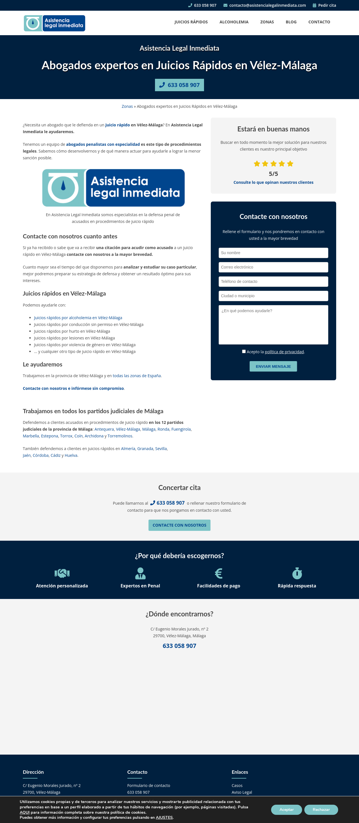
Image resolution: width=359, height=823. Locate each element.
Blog (291, 21)
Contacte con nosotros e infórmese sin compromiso (73, 388)
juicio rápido (117, 125)
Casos (237, 785)
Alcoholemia (234, 21)
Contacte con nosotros (179, 525)
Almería (128, 448)
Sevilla (161, 448)
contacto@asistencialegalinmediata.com (264, 5)
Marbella (31, 436)
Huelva (71, 455)
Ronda (163, 429)
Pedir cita (324, 5)
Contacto (319, 21)
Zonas (267, 21)
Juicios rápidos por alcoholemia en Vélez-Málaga (78, 317)
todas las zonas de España (137, 375)
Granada (145, 448)
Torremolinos (120, 436)
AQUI (25, 812)
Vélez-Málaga (128, 429)
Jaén (27, 455)
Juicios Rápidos (191, 21)
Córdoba (40, 455)
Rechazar (321, 809)
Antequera (104, 429)
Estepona (49, 436)
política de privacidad (284, 351)
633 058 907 (202, 5)
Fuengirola (181, 429)
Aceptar (287, 809)
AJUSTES (164, 817)
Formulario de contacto (148, 785)
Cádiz (56, 455)
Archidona (94, 436)
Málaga (149, 429)
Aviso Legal (242, 792)
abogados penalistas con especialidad (103, 144)
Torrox (66, 436)
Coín (78, 436)
